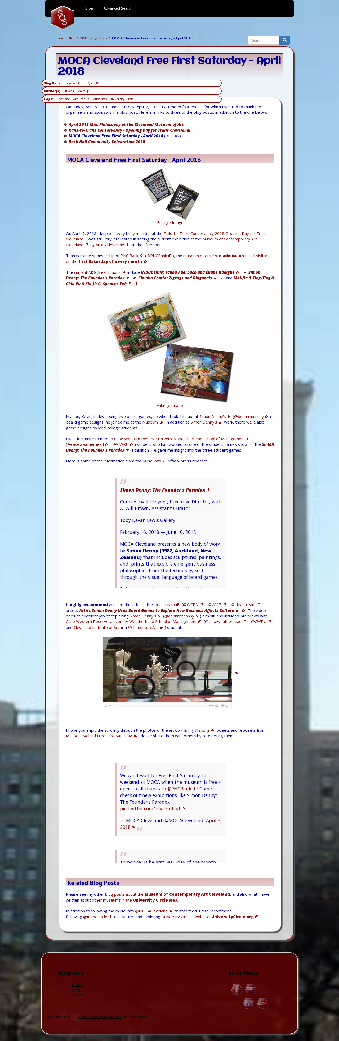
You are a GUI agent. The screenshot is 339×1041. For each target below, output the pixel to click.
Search (77, 995)
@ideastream (243, 604)
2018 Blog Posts (94, 38)
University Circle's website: (207, 916)
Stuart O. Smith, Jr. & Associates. (99, 1017)
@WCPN (190, 604)
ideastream (164, 604)
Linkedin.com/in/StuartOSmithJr (251, 989)
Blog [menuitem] (89, 8)
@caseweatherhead (85, 444)
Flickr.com (249, 1003)
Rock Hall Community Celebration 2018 (107, 141)
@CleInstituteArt (143, 627)
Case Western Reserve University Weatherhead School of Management (179, 438)
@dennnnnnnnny (249, 416)
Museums (99, 99)
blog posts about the (168, 894)
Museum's (151, 460)
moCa (85, 99)
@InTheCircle (95, 916)
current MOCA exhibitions (97, 272)
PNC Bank (129, 255)
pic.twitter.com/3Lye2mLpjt (150, 808)
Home (58, 38)
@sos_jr (202, 730)
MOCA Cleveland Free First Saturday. (99, 735)
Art (75, 99)
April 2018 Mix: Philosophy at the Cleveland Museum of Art (126, 124)
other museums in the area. (135, 900)
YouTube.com (263, 1003)
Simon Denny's (212, 416)
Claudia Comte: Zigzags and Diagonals (175, 277)
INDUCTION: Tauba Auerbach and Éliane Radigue (188, 272)
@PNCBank (156, 255)
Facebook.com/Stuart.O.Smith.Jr (237, 989)
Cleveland (62, 99)
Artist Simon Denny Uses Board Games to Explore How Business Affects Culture (156, 610)
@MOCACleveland (108, 244)
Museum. (150, 422)
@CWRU (121, 444)
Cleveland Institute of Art (96, 627)
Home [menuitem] (62, 17)
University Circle (122, 99)
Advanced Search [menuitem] (118, 8)
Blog (71, 38)
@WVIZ (214, 604)
